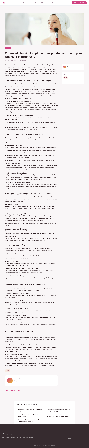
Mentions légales (71, 436)
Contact (69, 438)
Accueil (22, 2)
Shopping (54, 2)
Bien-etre (37, 2)
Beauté (31, 2)
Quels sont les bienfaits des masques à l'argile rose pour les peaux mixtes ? (30, 420)
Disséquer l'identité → (79, 2)
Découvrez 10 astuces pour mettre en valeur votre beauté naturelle (58, 410)
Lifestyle (43, 2)
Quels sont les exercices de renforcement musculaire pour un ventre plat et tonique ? (58, 415)
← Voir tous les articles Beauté (13, 390)
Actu (26, 2)
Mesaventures (7, 434)
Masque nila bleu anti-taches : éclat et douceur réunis (30, 410)
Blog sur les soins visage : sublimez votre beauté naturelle (28, 415)
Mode (49, 2)
